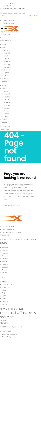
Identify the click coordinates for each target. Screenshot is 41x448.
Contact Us (5, 81)
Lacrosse (7, 67)
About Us (5, 78)
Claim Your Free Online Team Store (13, 9)
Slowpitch (7, 53)
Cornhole (7, 70)
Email (2, 320)
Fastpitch (7, 56)
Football (6, 59)
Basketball (7, 61)
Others (6, 75)
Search (2, 40)
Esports (6, 73)
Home (4, 45)
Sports (4, 47)
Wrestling (7, 64)
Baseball (6, 50)
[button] (20, 37)
